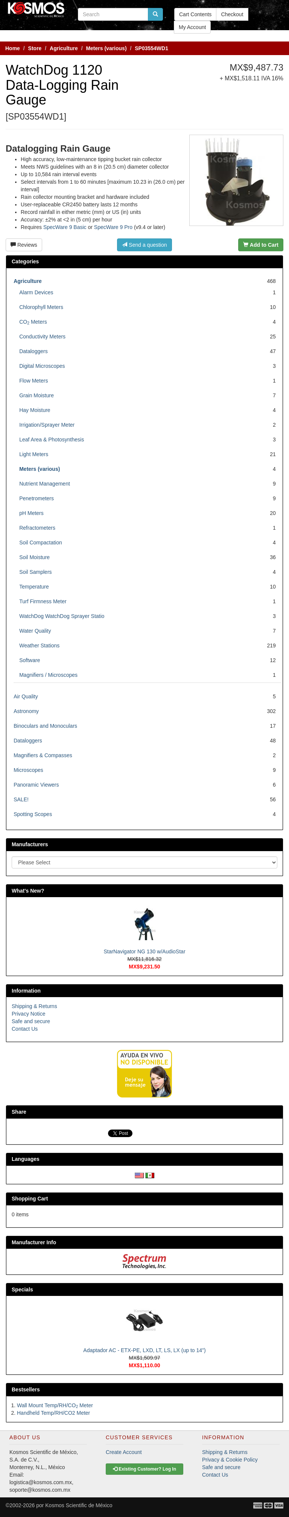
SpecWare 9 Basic (65, 227)
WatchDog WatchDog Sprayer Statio (61, 616)
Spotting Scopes (33, 814)
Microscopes (28, 770)
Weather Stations (39, 645)
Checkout (232, 14)
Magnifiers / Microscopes (48, 675)
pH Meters (31, 513)
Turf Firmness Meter (43, 601)
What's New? (28, 891)
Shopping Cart (30, 1199)
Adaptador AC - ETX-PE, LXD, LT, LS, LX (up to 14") (144, 1350)
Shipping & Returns (34, 1006)
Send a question (144, 245)
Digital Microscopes (42, 366)
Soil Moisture (34, 557)
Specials (22, 1289)
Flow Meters (33, 381)
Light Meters (33, 454)
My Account (192, 27)
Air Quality (26, 696)
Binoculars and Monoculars (45, 726)
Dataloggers (33, 351)
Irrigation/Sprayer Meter (47, 425)
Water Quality (35, 631)
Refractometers (37, 528)
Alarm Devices (36, 292)
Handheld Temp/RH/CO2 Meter (53, 1413)
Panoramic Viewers (36, 785)
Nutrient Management (44, 484)
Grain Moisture (36, 395)
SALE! (21, 799)
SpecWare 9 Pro (113, 227)
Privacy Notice (28, 1014)
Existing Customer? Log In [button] (144, 1469)
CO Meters (33, 322)
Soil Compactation (40, 542)
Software (29, 660)
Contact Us (25, 1029)
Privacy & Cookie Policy (230, 1460)
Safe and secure (31, 1021)
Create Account (124, 1452)
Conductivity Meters (42, 337)
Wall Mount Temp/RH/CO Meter (55, 1405)
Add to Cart (260, 245)
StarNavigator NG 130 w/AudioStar (144, 951)
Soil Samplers (35, 572)
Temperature (34, 587)
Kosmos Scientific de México (78, 1505)
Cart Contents (195, 14)
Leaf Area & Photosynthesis (51, 440)
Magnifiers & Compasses (43, 755)
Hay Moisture (34, 410)
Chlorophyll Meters (41, 307)
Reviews (24, 245)
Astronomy (26, 711)
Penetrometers (36, 498)
